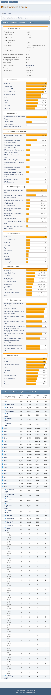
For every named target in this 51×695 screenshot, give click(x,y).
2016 (5, 457)
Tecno (6, 100)
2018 (5, 451)
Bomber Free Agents (11, 179)
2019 (5, 448)
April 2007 (10, 525)
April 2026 (10, 411)
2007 (5, 487)
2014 (5, 464)
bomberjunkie (30, 65)
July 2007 (9, 515)
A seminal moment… (11, 308)
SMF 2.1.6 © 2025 (20, 692)
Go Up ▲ (32, 690)
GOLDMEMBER (9, 92)
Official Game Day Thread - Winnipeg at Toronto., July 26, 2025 (14, 174)
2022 (5, 438)
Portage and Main (10, 218)
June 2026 (10, 404)
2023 (5, 435)
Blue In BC (7, 83)
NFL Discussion (9, 182)
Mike (5, 295)
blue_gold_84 (8, 89)
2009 (5, 480)
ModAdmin (7, 237)
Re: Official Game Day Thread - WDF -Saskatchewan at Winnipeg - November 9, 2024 (14, 328)
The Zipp (7, 105)
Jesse (6, 103)
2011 (5, 474)
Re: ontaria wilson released (13, 345)
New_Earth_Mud (9, 273)
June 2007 (10, 519)
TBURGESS (8, 290)
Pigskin (6, 384)
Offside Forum (8, 122)
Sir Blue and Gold (9, 94)
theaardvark (8, 86)
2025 (5, 428)
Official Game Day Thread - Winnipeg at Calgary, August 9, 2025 (14, 162)
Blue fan (6, 256)
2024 (5, 431)
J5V (5, 381)
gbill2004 (7, 108)
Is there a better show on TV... (14, 200)
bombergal (7, 262)
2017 (5, 454)
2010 (5, 477)
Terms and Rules (24, 690)
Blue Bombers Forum (14, 7)
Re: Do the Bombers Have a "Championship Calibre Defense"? (13, 341)
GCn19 (6, 97)
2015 (5, 461)
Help (17, 690)
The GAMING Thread (11, 206)
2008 (5, 483)
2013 (5, 467)
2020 (5, 444)
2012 (5, 470)
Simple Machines (31, 692)
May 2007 (9, 522)
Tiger (5, 248)
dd (5, 373)
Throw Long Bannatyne (11, 292)
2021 (5, 441)
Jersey (6, 253)
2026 (5, 401)
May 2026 (9, 408)
